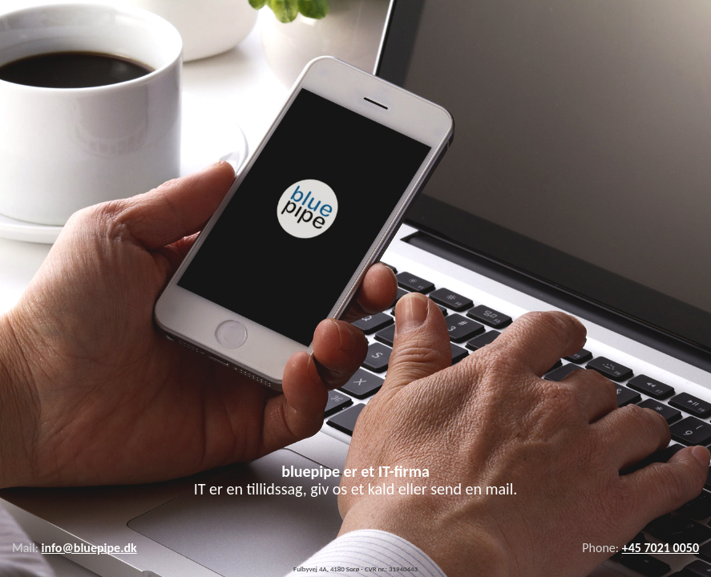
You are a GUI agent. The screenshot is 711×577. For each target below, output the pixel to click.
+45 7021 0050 (660, 547)
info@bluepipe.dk (89, 547)
